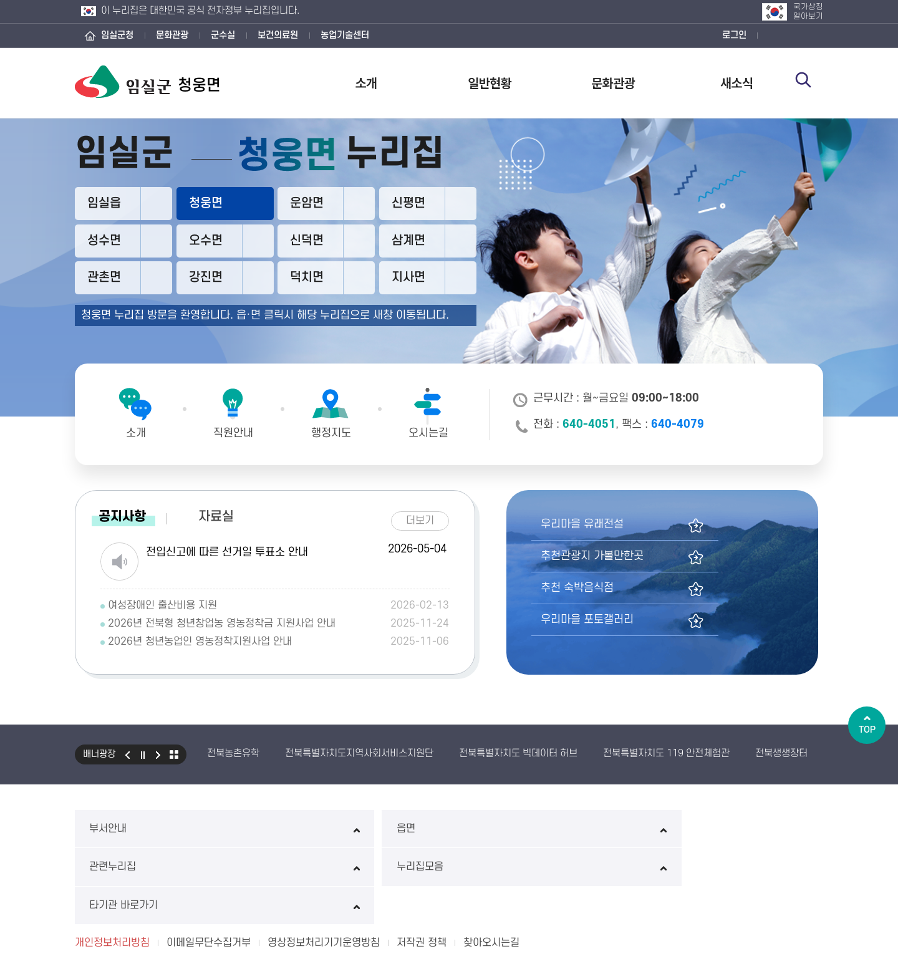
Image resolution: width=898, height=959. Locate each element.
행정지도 (331, 433)
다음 (158, 753)
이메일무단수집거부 (209, 863)
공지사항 (122, 515)
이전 (127, 753)
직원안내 (233, 433)
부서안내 (145, 826)
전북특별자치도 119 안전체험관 (666, 751)
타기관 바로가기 (752, 826)
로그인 (734, 35)
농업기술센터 (345, 35)
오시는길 (428, 433)
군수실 (223, 35)
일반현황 (489, 83)
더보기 (424, 516)
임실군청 (117, 35)
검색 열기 (808, 82)
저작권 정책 (422, 863)
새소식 (736, 83)
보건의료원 (278, 35)
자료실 (216, 515)
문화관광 (172, 35)
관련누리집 (448, 826)
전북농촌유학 (233, 751)
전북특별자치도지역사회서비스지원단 (359, 751)
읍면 (297, 826)
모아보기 (174, 753)
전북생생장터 (781, 751)
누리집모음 (601, 826)
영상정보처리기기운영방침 (324, 863)
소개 (366, 83)
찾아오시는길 (491, 863)
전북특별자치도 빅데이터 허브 (518, 751)
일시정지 (143, 753)
